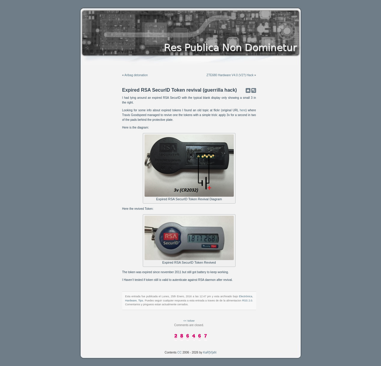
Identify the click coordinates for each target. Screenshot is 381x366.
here (243, 110)
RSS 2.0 (247, 300)
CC (179, 352)
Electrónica (245, 296)
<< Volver (189, 320)
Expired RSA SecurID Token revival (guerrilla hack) (179, 90)
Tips (140, 300)
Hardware (131, 300)
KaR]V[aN (209, 352)
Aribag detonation (136, 75)
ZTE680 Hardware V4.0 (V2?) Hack (229, 75)
